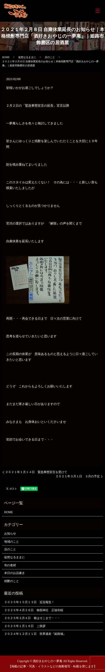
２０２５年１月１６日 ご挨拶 (24, 626)
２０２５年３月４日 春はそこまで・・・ (32, 618)
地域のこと (11, 541)
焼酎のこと (11, 581)
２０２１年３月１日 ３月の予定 (78, 476)
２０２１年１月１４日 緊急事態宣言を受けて (36, 472)
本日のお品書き (14, 573)
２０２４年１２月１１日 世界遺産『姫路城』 (35, 633)
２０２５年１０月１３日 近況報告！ (29, 602)
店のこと (50, 57)
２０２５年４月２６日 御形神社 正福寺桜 (33, 610)
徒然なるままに (27, 57)
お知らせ (10, 533)
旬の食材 (10, 565)
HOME (5, 57)
